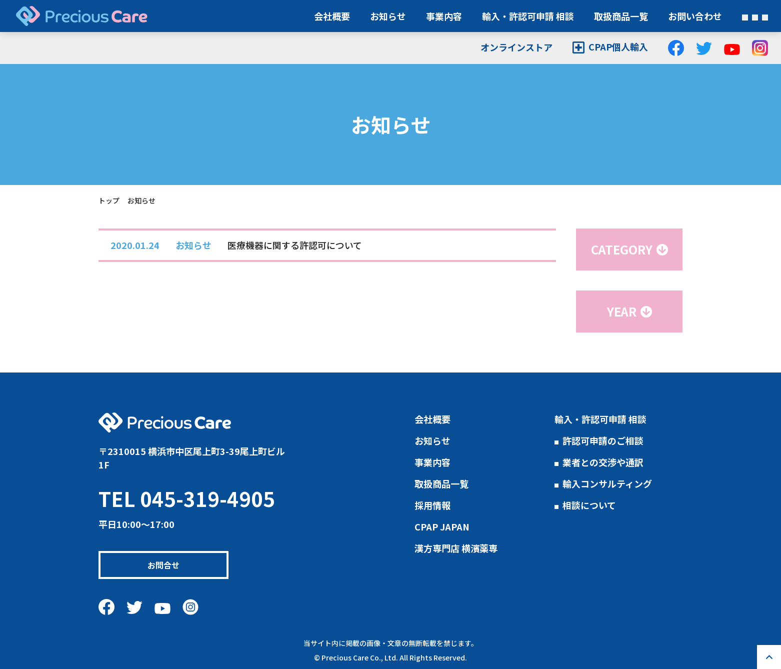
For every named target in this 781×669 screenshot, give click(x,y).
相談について (589, 505)
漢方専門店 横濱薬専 (456, 548)
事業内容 (444, 16)
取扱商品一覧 (621, 16)
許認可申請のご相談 (603, 440)
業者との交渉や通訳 (603, 462)
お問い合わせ (695, 16)
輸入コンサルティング (607, 483)
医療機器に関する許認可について (295, 245)
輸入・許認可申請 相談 (528, 16)
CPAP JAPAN (442, 526)
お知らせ (388, 16)
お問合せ (170, 565)
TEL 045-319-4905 (186, 498)
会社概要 (332, 16)
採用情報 (432, 505)
